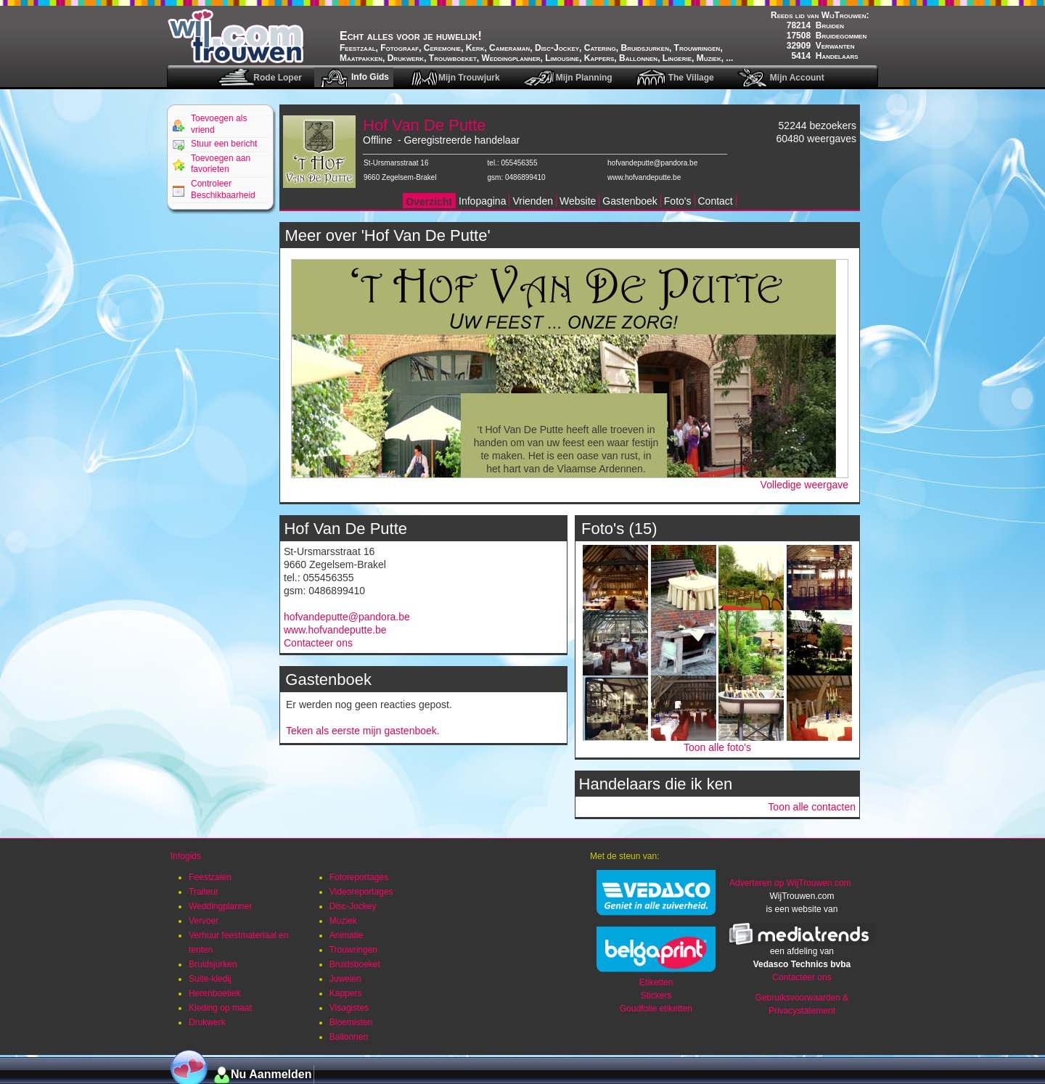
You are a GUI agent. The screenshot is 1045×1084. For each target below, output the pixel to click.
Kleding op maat (220, 1008)
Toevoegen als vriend (219, 124)
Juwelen (345, 979)
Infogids (186, 856)
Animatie (346, 935)
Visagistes (349, 1008)
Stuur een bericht (224, 144)
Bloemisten (350, 1022)
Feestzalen (210, 877)
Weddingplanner (220, 906)
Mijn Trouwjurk (469, 78)
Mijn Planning (584, 78)
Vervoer (203, 921)
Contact (715, 201)
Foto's (678, 201)
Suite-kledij (210, 979)
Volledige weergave (804, 484)
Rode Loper (277, 78)
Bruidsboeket (354, 964)
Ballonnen (348, 1037)
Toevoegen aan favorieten (220, 164)
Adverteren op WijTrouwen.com (790, 883)
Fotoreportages (358, 877)
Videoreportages (361, 892)
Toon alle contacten (812, 807)
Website (578, 201)
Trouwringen (353, 950)
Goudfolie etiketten (656, 1008)
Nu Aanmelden (271, 1074)
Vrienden (532, 201)
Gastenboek (629, 201)
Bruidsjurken (213, 964)
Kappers (345, 993)
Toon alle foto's (717, 747)
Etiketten (656, 982)
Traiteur (203, 892)
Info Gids (370, 77)
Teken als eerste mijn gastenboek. (363, 730)
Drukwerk (207, 1022)
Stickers (656, 995)
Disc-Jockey (353, 906)
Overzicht (429, 202)
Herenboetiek (214, 993)
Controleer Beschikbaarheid (223, 189)
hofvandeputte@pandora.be (652, 163)
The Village (691, 78)
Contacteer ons (318, 643)
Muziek (343, 921)
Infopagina (482, 201)
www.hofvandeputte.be (644, 177)
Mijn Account (797, 78)
